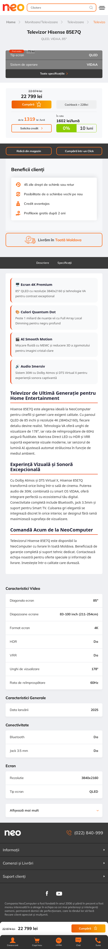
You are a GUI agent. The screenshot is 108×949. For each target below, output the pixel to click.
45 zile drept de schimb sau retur (49, 185)
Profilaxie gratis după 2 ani (44, 213)
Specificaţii (64, 262)
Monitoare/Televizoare (41, 22)
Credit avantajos (37, 204)
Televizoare (75, 22)
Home (11, 22)
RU (58, 940)
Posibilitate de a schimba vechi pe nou (53, 194)
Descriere (42, 262)
